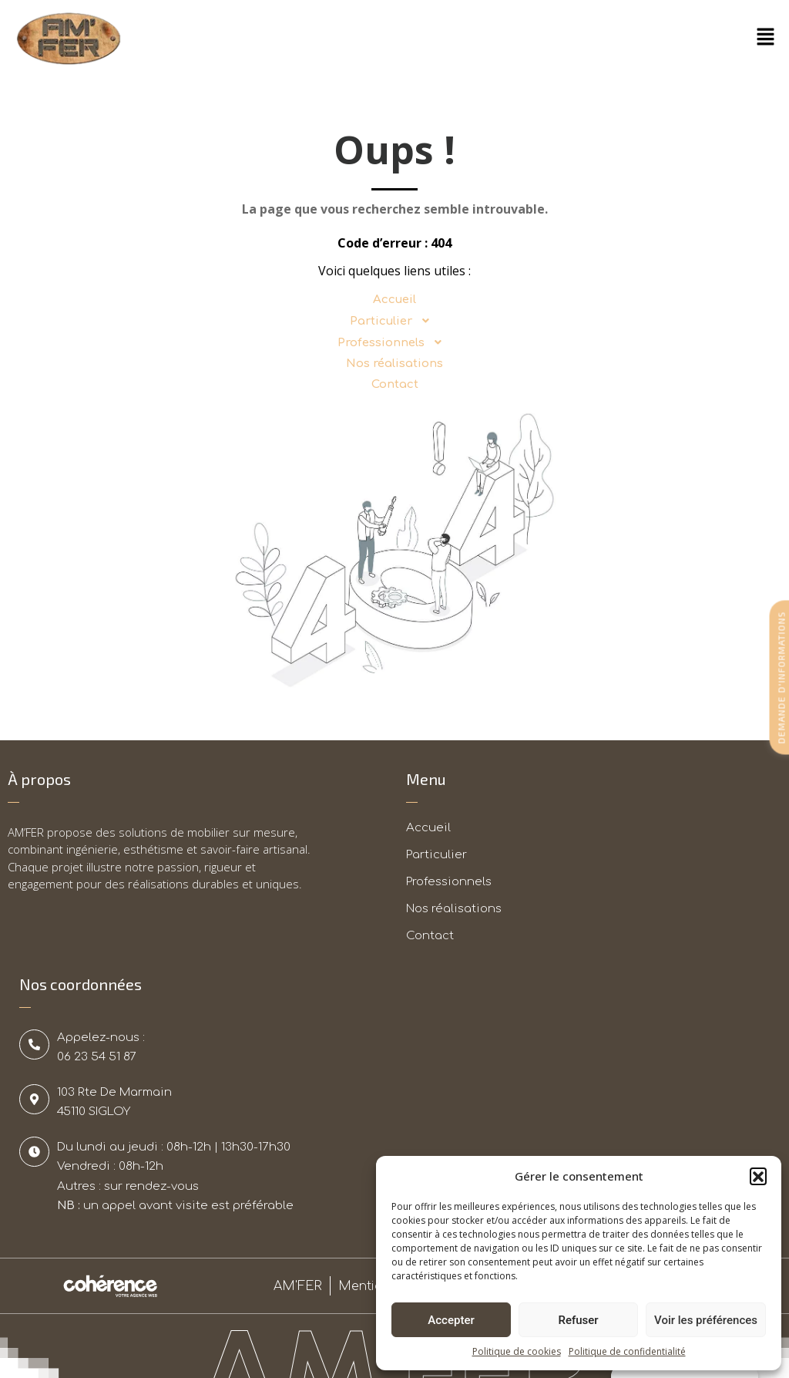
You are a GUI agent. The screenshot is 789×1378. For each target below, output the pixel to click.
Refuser (578, 1320)
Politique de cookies (516, 1351)
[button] (758, 1176)
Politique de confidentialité (627, 1351)
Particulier (394, 321)
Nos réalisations (394, 363)
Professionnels (394, 342)
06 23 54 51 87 (96, 1056)
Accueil (394, 299)
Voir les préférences (705, 1320)
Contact (394, 384)
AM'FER (298, 1286)
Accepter (451, 1320)
